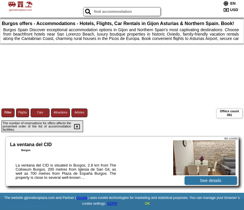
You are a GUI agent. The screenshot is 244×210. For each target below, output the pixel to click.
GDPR (112, 204)
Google (81, 198)
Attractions (60, 112)
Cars (40, 112)
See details (210, 180)
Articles (79, 112)
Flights (22, 112)
